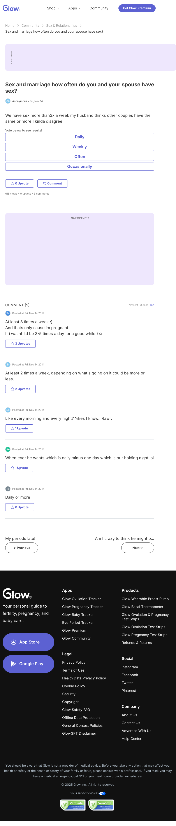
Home (9, 25)
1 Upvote (19, 428)
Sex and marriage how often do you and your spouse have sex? (54, 31)
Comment (52, 183)
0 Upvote (19, 183)
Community (30, 25)
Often (79, 156)
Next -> (137, 547)
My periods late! (20, 538)
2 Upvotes (20, 389)
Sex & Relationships (61, 25)
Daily (79, 137)
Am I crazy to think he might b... (124, 538)
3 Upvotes (20, 343)
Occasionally (79, 166)
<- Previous (21, 547)
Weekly (79, 146)
